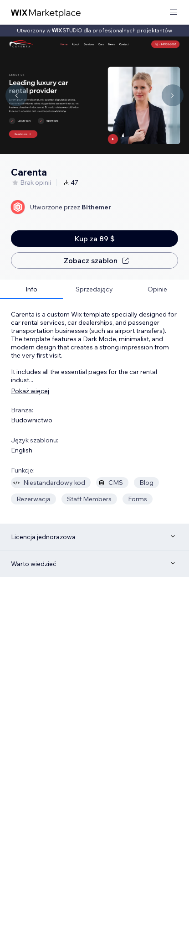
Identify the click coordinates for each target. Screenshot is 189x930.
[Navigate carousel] (16, 95)
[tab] (31, 289)
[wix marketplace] (46, 12)
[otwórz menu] (173, 12)
